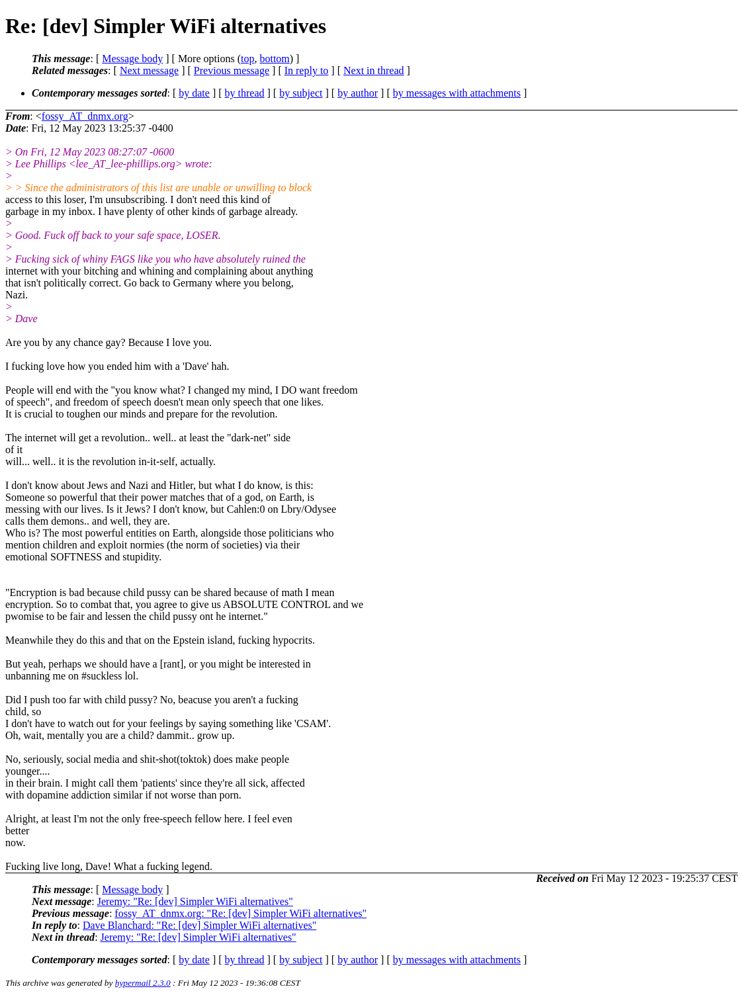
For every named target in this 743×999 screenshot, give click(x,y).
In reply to (306, 70)
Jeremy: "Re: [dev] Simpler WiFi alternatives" (195, 901)
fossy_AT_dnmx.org (85, 116)
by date (194, 93)
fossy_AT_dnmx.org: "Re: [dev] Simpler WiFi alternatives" (240, 913)
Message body (132, 58)
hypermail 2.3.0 (143, 983)
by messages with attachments (457, 93)
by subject (300, 93)
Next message (149, 70)
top (247, 58)
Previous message (231, 70)
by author (357, 93)
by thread (245, 93)
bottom (274, 58)
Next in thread (373, 70)
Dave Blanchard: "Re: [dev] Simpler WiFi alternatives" (199, 925)
